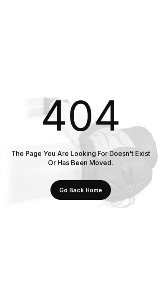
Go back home (80, 190)
